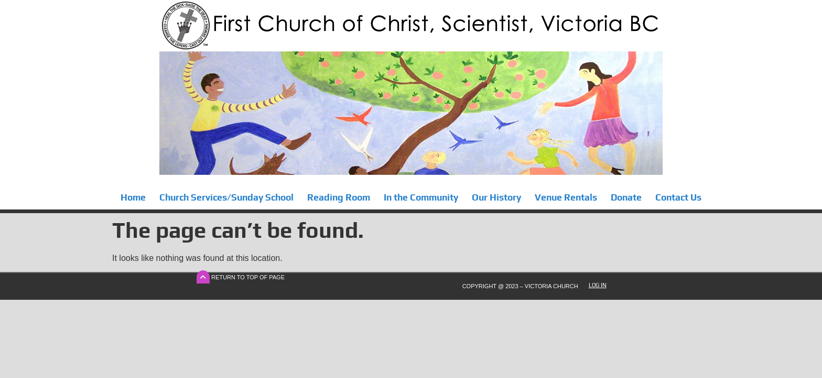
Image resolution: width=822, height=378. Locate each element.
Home (133, 197)
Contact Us (678, 197)
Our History (496, 197)
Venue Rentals (566, 197)
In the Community (421, 197)
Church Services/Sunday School (226, 197)
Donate (626, 197)
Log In (598, 285)
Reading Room (338, 197)
